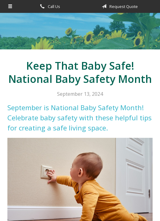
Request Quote (119, 6)
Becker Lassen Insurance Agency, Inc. (80, 34)
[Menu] (10, 6)
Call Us (49, 6)
